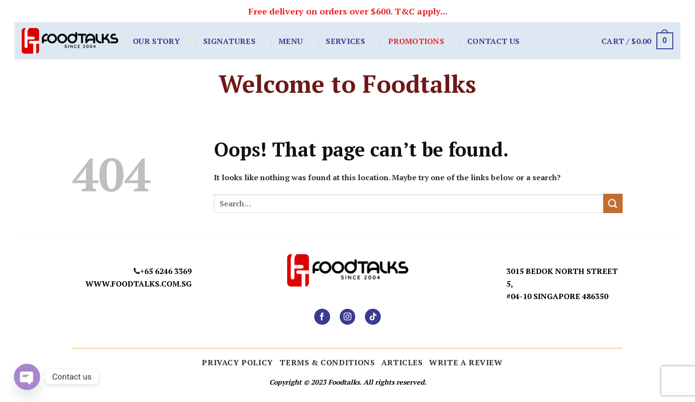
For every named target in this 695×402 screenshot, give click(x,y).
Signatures (229, 41)
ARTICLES (402, 362)
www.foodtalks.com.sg (138, 283)
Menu (290, 41)
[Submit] (613, 203)
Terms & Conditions (327, 362)
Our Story (156, 41)
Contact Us (493, 41)
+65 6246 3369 (166, 271)
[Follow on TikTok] (373, 317)
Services (345, 41)
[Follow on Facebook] (322, 317)
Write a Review (466, 362)
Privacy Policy (237, 362)
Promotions (416, 41)
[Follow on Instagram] (348, 317)
